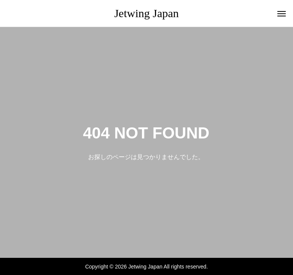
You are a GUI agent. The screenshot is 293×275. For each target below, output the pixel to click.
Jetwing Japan (146, 13)
